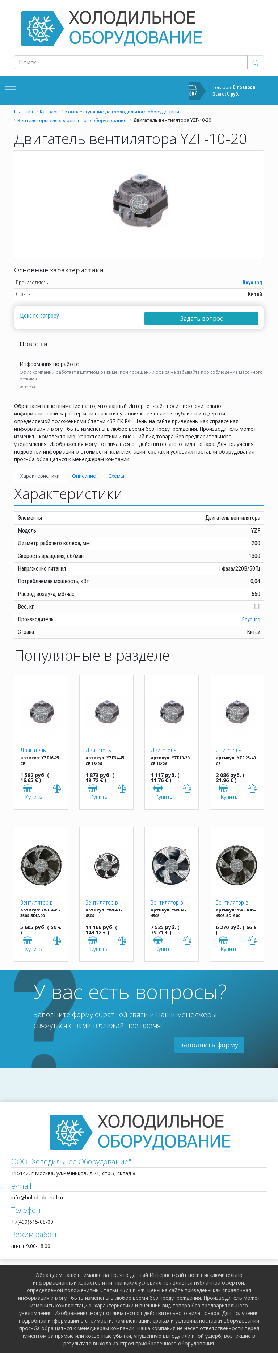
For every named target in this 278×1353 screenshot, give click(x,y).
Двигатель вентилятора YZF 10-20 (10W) (171, 751)
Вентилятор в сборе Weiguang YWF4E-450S (170, 903)
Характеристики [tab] (40, 475)
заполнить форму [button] (209, 1044)
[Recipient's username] (131, 62)
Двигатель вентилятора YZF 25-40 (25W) (236, 751)
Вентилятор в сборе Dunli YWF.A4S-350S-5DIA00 (38, 903)
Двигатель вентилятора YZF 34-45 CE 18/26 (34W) (106, 751)
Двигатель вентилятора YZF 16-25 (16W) (41, 751)
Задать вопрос (201, 318)
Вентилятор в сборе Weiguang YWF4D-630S (104, 903)
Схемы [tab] (116, 475)
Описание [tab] (84, 475)
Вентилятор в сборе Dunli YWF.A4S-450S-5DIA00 (233, 903)
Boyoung (252, 282)
